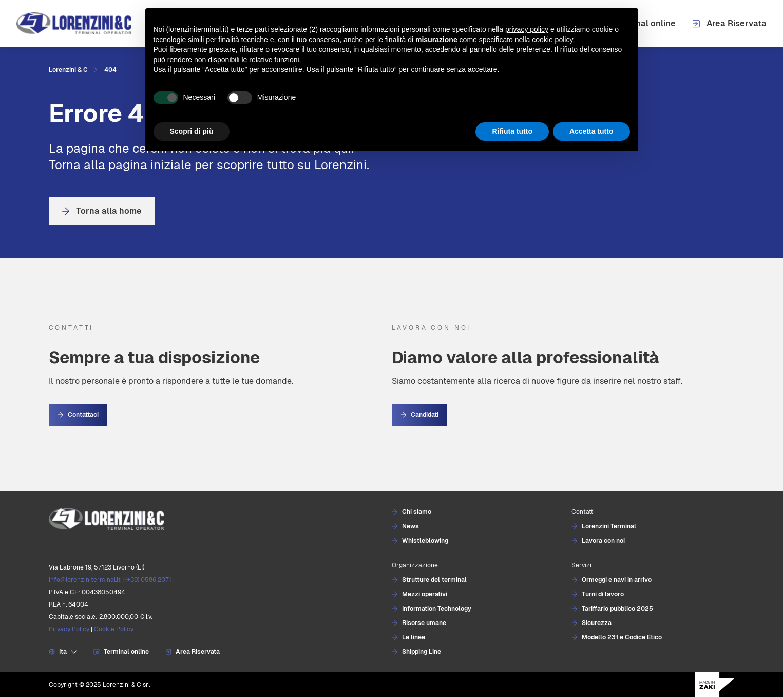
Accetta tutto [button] (591, 131)
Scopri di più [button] (192, 131)
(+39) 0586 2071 (148, 579)
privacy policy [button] (526, 29)
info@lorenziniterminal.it (85, 579)
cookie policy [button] (552, 39)
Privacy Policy (69, 629)
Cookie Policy (113, 629)
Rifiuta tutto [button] (512, 131)
